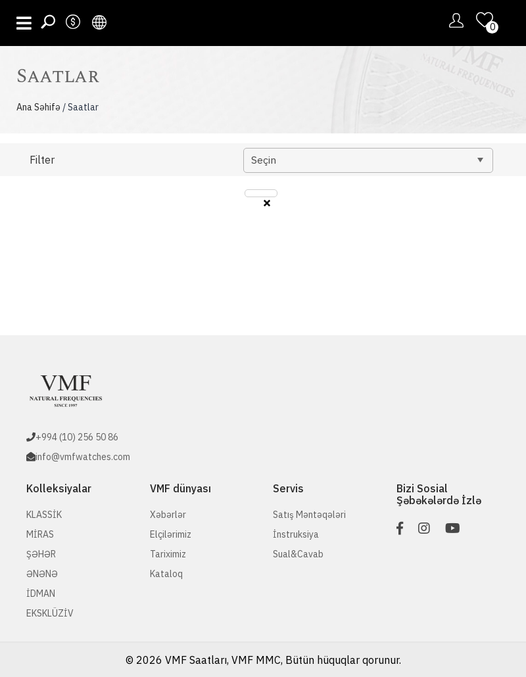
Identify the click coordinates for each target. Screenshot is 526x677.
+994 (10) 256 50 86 (77, 437)
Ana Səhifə (38, 107)
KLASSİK (44, 515)
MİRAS (40, 534)
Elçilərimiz (170, 534)
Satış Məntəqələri (309, 515)
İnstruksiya (296, 534)
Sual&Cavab (298, 554)
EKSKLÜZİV (50, 613)
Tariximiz (168, 554)
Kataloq (166, 574)
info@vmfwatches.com (83, 457)
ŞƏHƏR (41, 554)
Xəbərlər (168, 515)
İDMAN (40, 593)
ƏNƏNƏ (42, 574)
